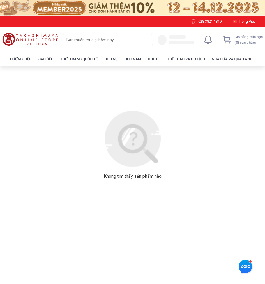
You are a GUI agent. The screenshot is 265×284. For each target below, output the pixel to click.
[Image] (132, 8)
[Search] (147, 40)
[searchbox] (102, 40)
